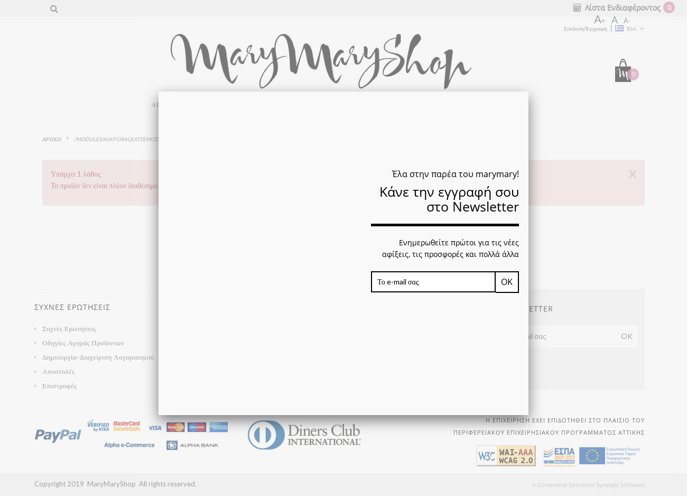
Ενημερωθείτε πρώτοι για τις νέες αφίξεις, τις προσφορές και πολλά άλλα (450, 248)
